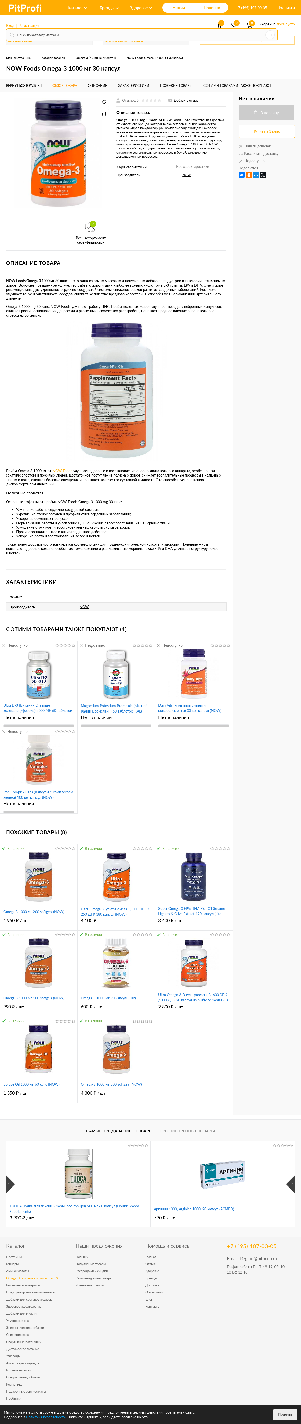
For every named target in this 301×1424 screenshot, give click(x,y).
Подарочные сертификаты (26, 1391)
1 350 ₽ (38, 1096)
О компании (154, 1292)
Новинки (82, 1257)
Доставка (152, 1285)
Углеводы (13, 1356)
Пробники (13, 1398)
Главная (150, 1257)
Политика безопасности (46, 1417)
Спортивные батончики (23, 1342)
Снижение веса (17, 1335)
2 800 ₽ (193, 1009)
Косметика (14, 1384)
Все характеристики (192, 166)
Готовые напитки (18, 1370)
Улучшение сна (17, 1321)
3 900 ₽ (22, 1217)
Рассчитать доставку (258, 153)
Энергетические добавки (25, 1328)
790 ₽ (116, 1217)
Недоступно (15, 645)
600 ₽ (116, 1009)
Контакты (287, 7)
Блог (148, 1299)
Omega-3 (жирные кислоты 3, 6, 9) (32, 1278)
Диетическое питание (22, 1349)
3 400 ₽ (193, 923)
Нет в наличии (18, 717)
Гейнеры (12, 1264)
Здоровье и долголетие (23, 1306)
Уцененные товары (90, 1285)
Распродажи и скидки (92, 1271)
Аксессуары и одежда (22, 1363)
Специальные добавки (23, 1377)
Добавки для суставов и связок (29, 1299)
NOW (186, 175)
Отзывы (151, 1264)
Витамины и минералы (23, 1285)
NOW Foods (62, 471)
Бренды (151, 1278)
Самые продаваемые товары (119, 1130)
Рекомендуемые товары (94, 1278)
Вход (10, 25)
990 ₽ (38, 1009)
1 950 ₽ (38, 923)
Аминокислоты (17, 1271)
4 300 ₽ (116, 1096)
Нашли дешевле (255, 146)
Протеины (14, 1257)
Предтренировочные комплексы (30, 1292)
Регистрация (29, 25)
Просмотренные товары (187, 1130)
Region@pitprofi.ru (258, 1258)
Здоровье (152, 1271)
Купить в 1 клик (267, 131)
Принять (285, 1414)
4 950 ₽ (214, 1217)
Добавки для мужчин (22, 1313)
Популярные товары (91, 1264)
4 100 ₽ (116, 923)
